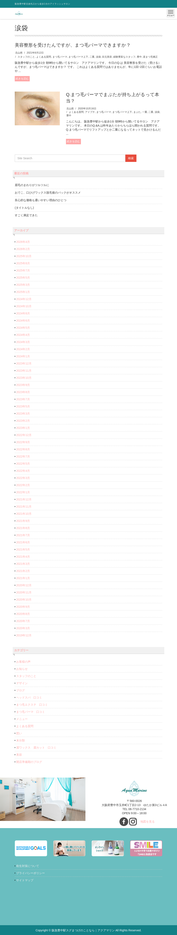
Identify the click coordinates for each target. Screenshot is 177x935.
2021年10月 (24, 513)
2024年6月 (23, 320)
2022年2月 (23, 485)
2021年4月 (23, 556)
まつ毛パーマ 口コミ (30, 711)
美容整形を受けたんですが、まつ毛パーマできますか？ (73, 45)
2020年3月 (23, 628)
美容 (19, 754)
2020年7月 (23, 621)
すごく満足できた (26, 215)
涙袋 (98, 56)
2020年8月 (23, 613)
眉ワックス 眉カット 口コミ (36, 747)
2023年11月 (24, 370)
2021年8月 (23, 528)
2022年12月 (24, 435)
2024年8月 (23, 313)
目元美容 (107, 56)
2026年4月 (23, 241)
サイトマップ (24, 880)
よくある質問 (43, 56)
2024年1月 (23, 356)
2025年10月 (24, 256)
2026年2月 (23, 249)
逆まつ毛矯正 (150, 56)
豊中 (139, 56)
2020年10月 (24, 599)
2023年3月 (23, 413)
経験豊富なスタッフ (124, 56)
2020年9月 (23, 606)
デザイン (22, 683)
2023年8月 (23, 392)
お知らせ (22, 668)
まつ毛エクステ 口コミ (32, 704)
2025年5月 (23, 277)
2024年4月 (23, 334)
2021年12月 (24, 499)
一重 (144, 112)
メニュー (22, 719)
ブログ (20, 690)
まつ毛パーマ (59, 56)
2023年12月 (24, 363)
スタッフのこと (26, 56)
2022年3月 (23, 478)
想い (19, 733)
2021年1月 (23, 578)
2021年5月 (23, 549)
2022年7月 (23, 456)
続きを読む (22, 78)
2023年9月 (23, 385)
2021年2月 (23, 571)
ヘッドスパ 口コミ (29, 697)
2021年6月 (23, 542)
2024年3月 (23, 342)
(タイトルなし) (24, 207)
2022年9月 (23, 442)
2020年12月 (24, 585)
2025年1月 (23, 292)
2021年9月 (23, 520)
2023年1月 (23, 427)
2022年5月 (23, 463)
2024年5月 (23, 327)
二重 (92, 56)
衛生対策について (27, 866)
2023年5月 (23, 406)
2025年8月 (23, 263)
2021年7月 (23, 535)
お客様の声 (23, 661)
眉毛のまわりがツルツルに (32, 185)
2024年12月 (24, 299)
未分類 (20, 740)
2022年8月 (23, 449)
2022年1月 (23, 492)
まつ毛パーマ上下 (78, 56)
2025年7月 (23, 270)
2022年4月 (23, 470)
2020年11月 (24, 592)
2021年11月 (24, 506)
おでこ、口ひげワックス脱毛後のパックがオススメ (48, 192)
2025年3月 (23, 284)
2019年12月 (24, 635)
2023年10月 (24, 377)
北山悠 (19, 52)
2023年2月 (23, 420)
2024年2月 (23, 349)
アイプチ (90, 112)
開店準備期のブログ (29, 761)
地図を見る (147, 821)
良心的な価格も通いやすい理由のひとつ (40, 200)
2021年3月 (23, 563)
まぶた (137, 112)
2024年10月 (24, 306)
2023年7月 (23, 399)
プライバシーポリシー (30, 873)
